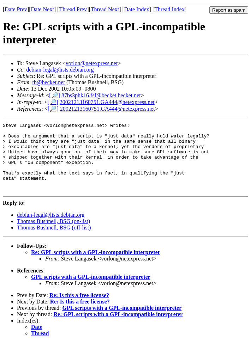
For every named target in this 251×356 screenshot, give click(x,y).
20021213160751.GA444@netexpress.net (107, 102)
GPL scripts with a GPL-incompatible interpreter (90, 291)
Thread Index (169, 9)
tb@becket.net (48, 82)
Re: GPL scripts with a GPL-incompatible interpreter (95, 266)
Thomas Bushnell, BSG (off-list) (54, 241)
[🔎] (54, 95)
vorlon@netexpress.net (92, 63)
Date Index (136, 9)
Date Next (42, 9)
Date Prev (16, 9)
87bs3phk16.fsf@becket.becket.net (101, 95)
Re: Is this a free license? (79, 309)
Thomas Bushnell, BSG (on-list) (53, 235)
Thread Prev (73, 9)
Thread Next (105, 9)
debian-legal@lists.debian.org (60, 70)
